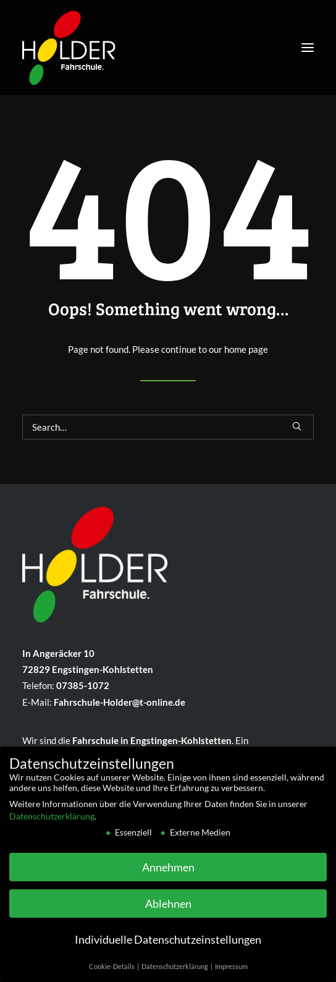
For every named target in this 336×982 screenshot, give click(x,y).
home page (246, 349)
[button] (307, 47)
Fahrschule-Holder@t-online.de (119, 702)
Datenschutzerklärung (51, 821)
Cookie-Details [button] (112, 972)
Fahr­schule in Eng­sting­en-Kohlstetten (152, 740)
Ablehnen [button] (168, 909)
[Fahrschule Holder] (69, 44)
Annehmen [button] (168, 872)
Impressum (231, 972)
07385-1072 (82, 685)
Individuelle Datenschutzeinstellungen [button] (168, 945)
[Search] (168, 427)
